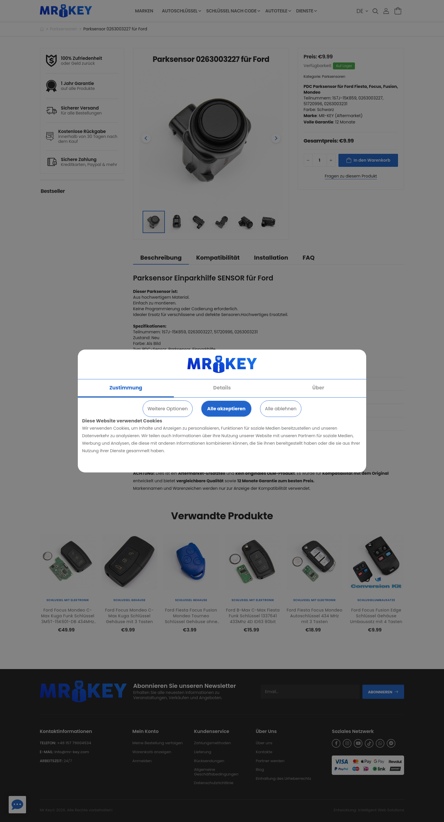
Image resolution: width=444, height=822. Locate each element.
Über (318, 387)
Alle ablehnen (280, 408)
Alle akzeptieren (226, 408)
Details (222, 387)
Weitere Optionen (168, 408)
